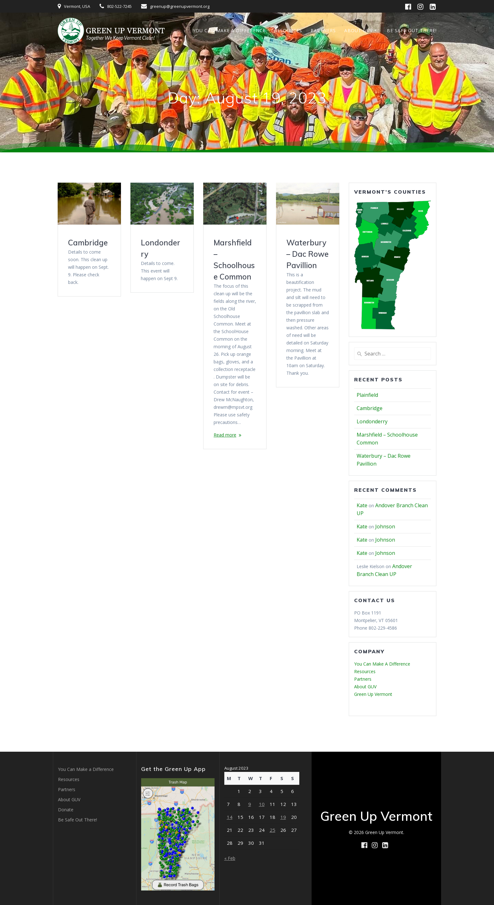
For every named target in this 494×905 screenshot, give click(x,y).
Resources (288, 30)
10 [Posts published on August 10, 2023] (262, 804)
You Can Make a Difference (229, 30)
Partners (323, 30)
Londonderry (372, 421)
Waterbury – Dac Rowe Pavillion (307, 254)
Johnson (385, 526)
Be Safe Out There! (412, 30)
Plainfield (367, 394)
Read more (225, 435)
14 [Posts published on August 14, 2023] (230, 817)
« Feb (229, 858)
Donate (65, 810)
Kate (362, 505)
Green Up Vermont (373, 694)
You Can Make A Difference (382, 664)
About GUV (358, 30)
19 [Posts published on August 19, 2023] (283, 817)
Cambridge (88, 242)
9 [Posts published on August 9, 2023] (249, 804)
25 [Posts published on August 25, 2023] (272, 830)
